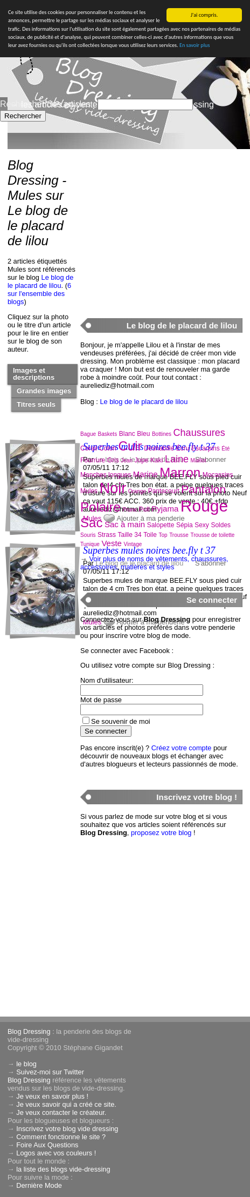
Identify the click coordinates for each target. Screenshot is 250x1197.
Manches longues (105, 475)
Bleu (143, 434)
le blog (26, 1064)
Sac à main (125, 524)
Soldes (221, 525)
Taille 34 (130, 535)
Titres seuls (36, 404)
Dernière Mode (39, 1185)
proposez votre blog (161, 833)
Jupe (141, 460)
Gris (113, 460)
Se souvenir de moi (120, 721)
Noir (113, 488)
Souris (87, 535)
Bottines (161, 434)
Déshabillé (159, 448)
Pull (144, 509)
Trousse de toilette (212, 535)
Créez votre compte (181, 748)
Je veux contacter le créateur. (61, 1112)
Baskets (107, 434)
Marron (179, 472)
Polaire (100, 507)
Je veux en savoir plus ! (52, 1096)
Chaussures (199, 432)
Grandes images (44, 391)
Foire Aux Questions (47, 1145)
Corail (88, 448)
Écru (183, 448)
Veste (111, 543)
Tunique (90, 544)
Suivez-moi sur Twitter (50, 1072)
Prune (129, 510)
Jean (127, 460)
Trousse (179, 535)
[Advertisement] (161, 227)
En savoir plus (194, 45)
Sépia (184, 525)
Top (162, 535)
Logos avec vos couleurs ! (56, 1153)
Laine (177, 459)
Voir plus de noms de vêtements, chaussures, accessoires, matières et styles (154, 563)
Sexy (202, 525)
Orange (137, 491)
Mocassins (218, 475)
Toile (150, 535)
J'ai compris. (204, 14)
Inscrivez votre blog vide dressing (67, 1129)
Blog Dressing (29, 1031)
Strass (107, 535)
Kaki (156, 460)
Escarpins (205, 448)
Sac (91, 522)
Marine (145, 474)
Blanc (127, 434)
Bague (88, 434)
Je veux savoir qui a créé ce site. (66, 1104)
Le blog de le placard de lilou (40, 281)
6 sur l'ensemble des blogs (39, 293)
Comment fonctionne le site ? (61, 1137)
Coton (107, 448)
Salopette (161, 525)
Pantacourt (163, 491)
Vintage (133, 544)
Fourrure (92, 460)
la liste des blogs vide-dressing (63, 1169)
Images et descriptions (33, 373)
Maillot (198, 460)
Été (225, 449)
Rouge (204, 506)
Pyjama (164, 508)
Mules (89, 491)
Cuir (130, 446)
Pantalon (203, 489)
